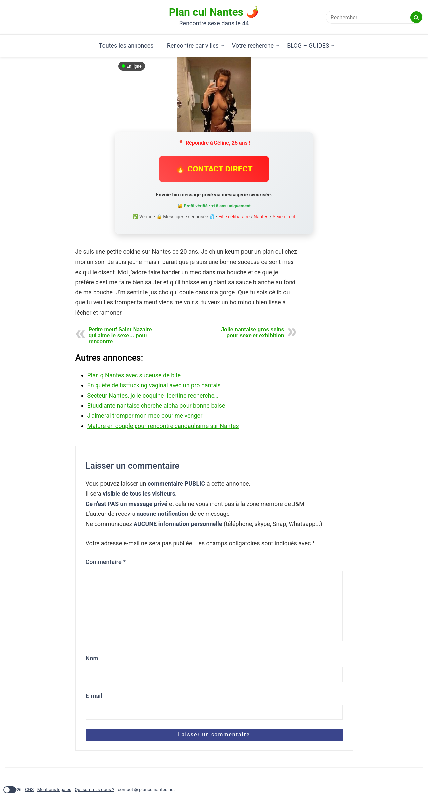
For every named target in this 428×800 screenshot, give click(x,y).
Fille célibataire (234, 216)
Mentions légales (54, 789)
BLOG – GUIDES (308, 45)
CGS (29, 789)
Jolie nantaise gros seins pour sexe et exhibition (252, 332)
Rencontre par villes (193, 45)
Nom (92, 658)
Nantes (261, 216)
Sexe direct (284, 216)
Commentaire (106, 561)
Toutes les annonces (126, 45)
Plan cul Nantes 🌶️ (214, 12)
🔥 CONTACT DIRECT (213, 168)
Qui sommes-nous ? (94, 789)
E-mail (94, 695)
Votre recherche (253, 45)
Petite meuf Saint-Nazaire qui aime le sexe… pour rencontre (120, 335)
